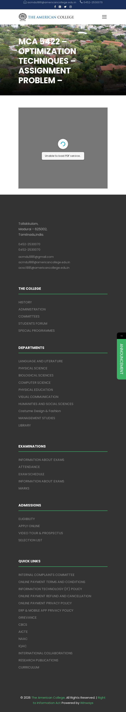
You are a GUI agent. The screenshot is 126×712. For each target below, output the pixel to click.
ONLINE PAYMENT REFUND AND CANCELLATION (54, 596)
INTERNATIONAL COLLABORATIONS (45, 653)
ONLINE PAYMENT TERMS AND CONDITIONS (51, 582)
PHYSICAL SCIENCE (32, 368)
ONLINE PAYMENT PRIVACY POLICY (45, 603)
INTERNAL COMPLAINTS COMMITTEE (46, 574)
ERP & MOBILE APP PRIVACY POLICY (45, 610)
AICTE (23, 631)
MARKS (23, 488)
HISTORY (25, 302)
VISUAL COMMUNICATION (38, 396)
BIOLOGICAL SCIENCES (35, 375)
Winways (86, 703)
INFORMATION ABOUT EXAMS (41, 459)
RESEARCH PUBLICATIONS (38, 660)
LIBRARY (24, 425)
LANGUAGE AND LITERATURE (40, 361)
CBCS (22, 624)
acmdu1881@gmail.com (36, 257)
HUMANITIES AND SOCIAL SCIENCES (45, 404)
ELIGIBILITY (26, 519)
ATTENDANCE (29, 467)
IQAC (22, 646)
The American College (48, 697)
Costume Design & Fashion (39, 411)
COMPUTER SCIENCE (34, 382)
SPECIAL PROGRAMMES (36, 330)
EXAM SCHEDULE (31, 474)
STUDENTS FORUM (32, 323)
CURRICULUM (28, 667)
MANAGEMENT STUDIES (36, 418)
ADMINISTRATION (32, 309)
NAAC (23, 638)
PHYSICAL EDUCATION (35, 389)
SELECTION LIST (30, 540)
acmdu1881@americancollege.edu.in (44, 262)
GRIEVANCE (27, 617)
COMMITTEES (29, 316)
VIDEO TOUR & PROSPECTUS (40, 533)
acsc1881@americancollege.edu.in (43, 267)
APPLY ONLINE (29, 526)
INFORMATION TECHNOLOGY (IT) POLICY (50, 589)
